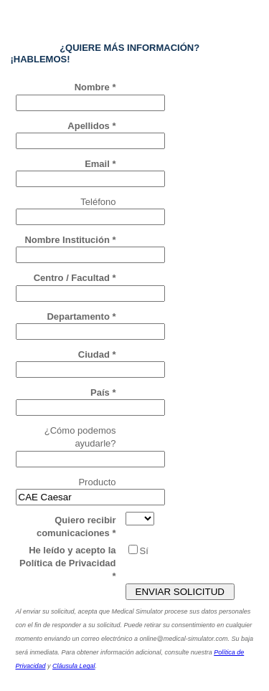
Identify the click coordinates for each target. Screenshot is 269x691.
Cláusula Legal (73, 665)
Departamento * (81, 316)
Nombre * (95, 87)
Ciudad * (97, 354)
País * (102, 392)
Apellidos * (91, 125)
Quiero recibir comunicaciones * (76, 526)
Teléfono (97, 201)
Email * (100, 163)
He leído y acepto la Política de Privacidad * (67, 563)
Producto (96, 482)
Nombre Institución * (69, 239)
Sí (144, 550)
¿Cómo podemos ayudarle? (80, 437)
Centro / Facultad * (75, 277)
